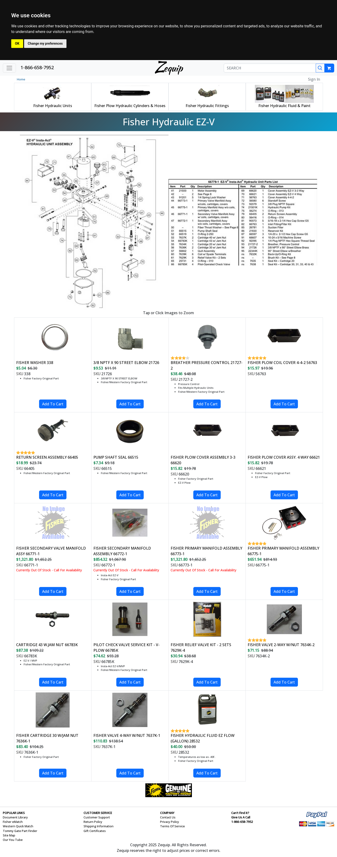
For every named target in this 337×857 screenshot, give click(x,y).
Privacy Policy (169, 822)
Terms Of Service (172, 826)
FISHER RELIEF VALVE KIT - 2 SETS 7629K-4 (201, 647)
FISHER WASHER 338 (34, 362)
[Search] (320, 68)
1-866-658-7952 (37, 67)
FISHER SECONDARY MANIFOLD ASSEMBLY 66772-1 (122, 551)
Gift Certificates (95, 831)
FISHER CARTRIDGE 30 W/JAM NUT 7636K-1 (47, 738)
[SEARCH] (270, 68)
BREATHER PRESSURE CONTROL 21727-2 (206, 365)
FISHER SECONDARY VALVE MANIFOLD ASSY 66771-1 (51, 551)
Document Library (15, 817)
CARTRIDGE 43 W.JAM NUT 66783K (47, 644)
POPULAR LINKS (14, 813)
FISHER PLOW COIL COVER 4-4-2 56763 (282, 362)
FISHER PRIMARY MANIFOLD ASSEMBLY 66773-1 (206, 551)
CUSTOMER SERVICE (98, 813)
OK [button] (17, 43)
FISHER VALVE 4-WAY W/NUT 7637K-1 (126, 735)
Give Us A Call (240, 817)
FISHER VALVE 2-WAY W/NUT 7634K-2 (281, 644)
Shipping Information (99, 826)
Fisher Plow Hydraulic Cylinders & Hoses (129, 105)
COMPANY (167, 813)
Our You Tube (13, 840)
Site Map (9, 835)
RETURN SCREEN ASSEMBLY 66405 (47, 457)
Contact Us (168, 817)
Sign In (314, 79)
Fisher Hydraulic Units (52, 105)
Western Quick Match (18, 826)
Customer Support (97, 817)
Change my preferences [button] (45, 43)
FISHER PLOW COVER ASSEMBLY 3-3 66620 (203, 460)
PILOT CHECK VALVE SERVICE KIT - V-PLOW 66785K (126, 647)
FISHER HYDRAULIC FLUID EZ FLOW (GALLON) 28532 (202, 738)
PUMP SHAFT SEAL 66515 (115, 457)
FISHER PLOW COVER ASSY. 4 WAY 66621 (284, 457)
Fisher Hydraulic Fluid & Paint (284, 105)
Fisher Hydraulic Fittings (207, 105)
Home (21, 79)
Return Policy (93, 822)
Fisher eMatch (13, 822)
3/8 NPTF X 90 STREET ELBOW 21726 (126, 362)
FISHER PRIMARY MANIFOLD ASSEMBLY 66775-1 (283, 551)
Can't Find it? (240, 813)
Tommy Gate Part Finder (20, 831)
